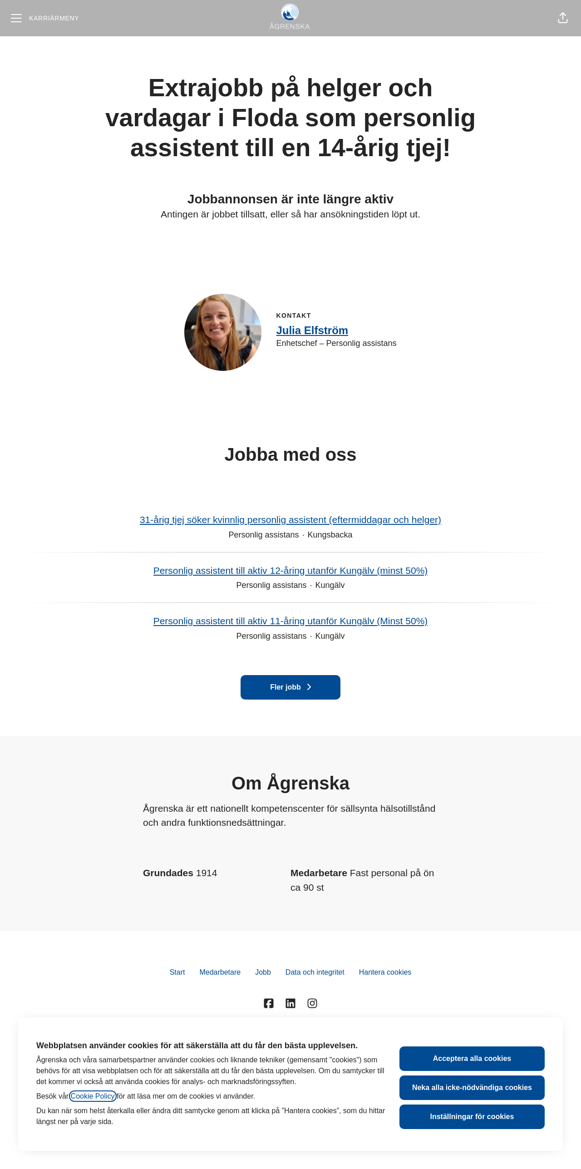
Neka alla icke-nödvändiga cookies (472, 1087)
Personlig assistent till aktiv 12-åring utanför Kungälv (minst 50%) (290, 570)
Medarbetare (220, 972)
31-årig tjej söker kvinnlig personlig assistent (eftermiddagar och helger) (290, 520)
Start (177, 972)
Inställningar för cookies (472, 1116)
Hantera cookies (385, 972)
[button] (563, 18)
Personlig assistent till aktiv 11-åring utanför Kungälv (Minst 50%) (290, 621)
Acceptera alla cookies (472, 1058)
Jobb (263, 972)
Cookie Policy (93, 1096)
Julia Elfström (312, 330)
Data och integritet (315, 972)
